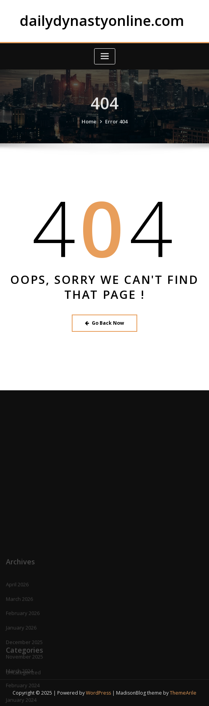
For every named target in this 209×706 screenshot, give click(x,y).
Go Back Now (104, 323)
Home (89, 128)
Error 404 (116, 128)
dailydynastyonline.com (102, 20)
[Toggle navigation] (104, 56)
